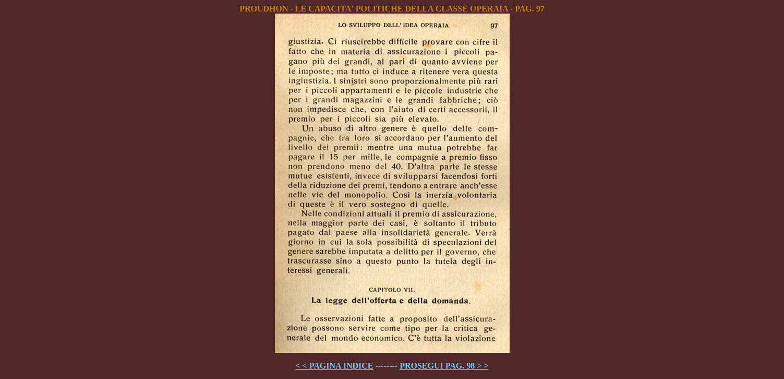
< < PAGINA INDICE (334, 365)
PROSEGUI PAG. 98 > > (444, 365)
